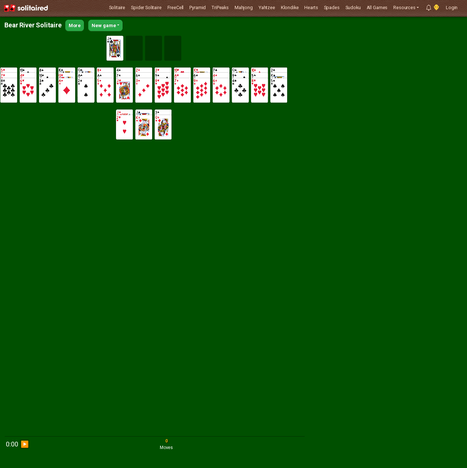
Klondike (290, 7)
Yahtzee (267, 7)
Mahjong (244, 7)
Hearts (311, 7)
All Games (377, 7)
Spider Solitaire (146, 7)
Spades (332, 7)
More (75, 25)
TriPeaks (220, 7)
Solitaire (117, 7)
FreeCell (175, 7)
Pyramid (197, 7)
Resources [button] (404, 7)
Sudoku (353, 7)
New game (104, 25)
